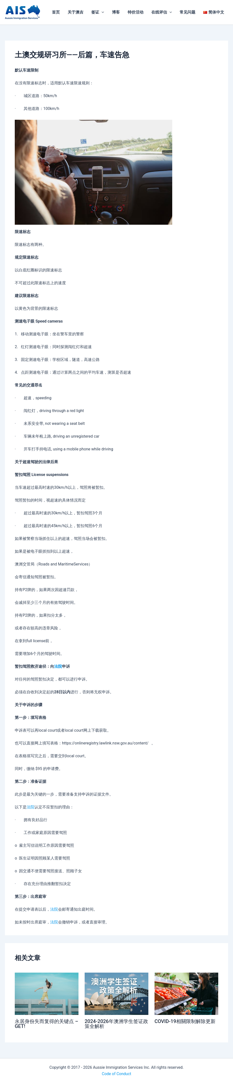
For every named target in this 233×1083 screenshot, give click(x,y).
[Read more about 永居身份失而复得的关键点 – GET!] (46, 993)
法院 (58, 666)
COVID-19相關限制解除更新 (185, 1021)
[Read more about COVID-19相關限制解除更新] (186, 993)
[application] (101, 12)
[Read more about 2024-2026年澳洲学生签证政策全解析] (116, 993)
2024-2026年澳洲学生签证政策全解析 (116, 1023)
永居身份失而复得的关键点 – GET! (46, 1023)
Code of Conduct (116, 1073)
